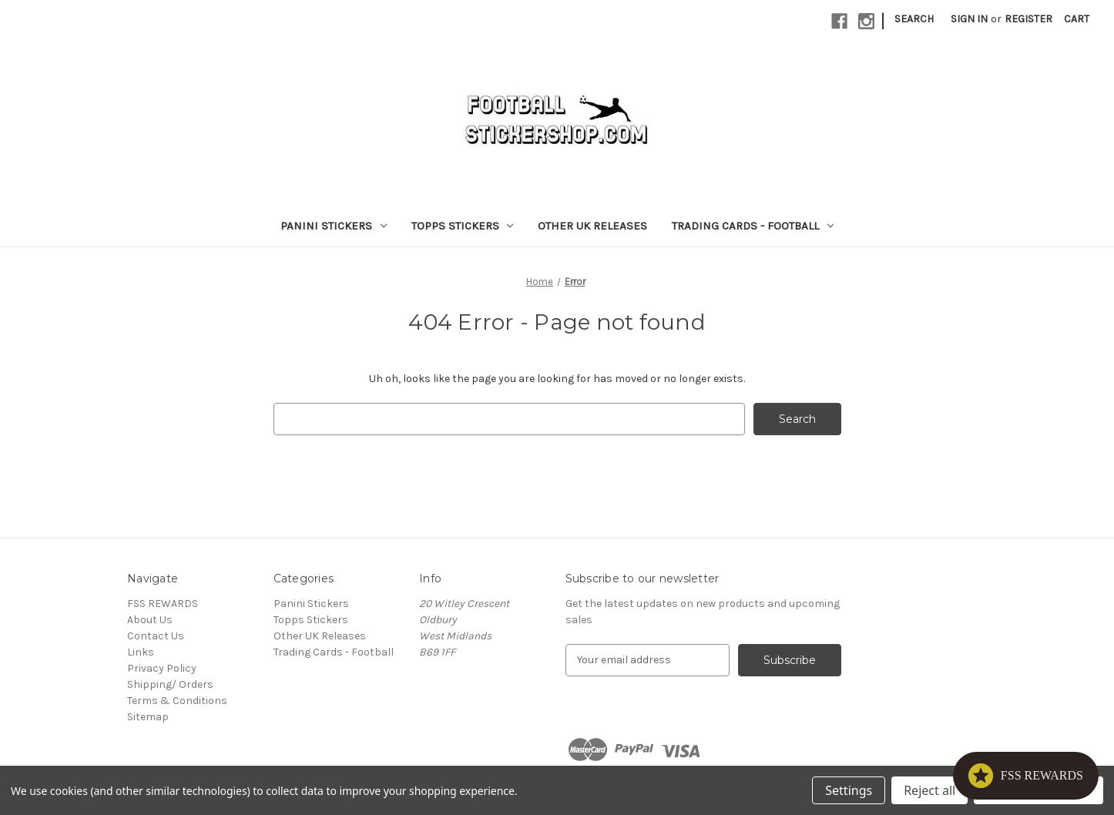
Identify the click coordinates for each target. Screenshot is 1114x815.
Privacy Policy (161, 668)
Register (1028, 18)
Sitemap (148, 716)
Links (140, 652)
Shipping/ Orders (170, 684)
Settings (848, 790)
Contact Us (155, 635)
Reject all (929, 790)
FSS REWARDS (162, 603)
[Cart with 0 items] (1076, 19)
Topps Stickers (462, 226)
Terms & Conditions (177, 700)
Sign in (969, 18)
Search (914, 18)
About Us (150, 619)
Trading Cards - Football (753, 226)
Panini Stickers (333, 226)
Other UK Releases (592, 226)
